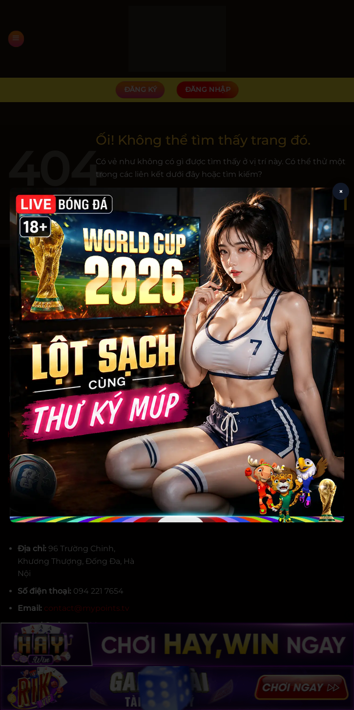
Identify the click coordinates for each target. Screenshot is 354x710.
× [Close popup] (341, 191)
